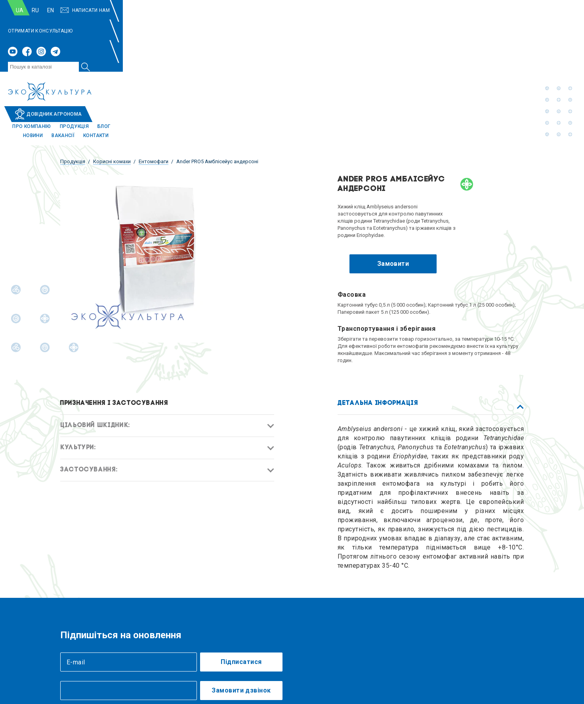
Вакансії (478, 40)
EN (103, 10)
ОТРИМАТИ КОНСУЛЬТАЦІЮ (261, 10)
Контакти (511, 40)
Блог (423, 40)
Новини (448, 40)
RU (88, 10)
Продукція (393, 40)
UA (72, 10)
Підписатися (241, 576)
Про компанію (351, 40)
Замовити (393, 178)
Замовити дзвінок (241, 605)
